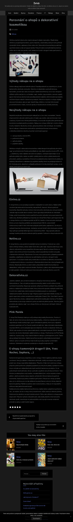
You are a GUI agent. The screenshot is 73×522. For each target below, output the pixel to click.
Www (57, 13)
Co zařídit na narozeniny (31, 489)
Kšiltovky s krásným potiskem (24, 460)
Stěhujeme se (27, 493)
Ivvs (36, 3)
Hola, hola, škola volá (53, 445)
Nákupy (50, 13)
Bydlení (16, 13)
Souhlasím (36, 518)
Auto (9, 13)
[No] (71, 517)
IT (45, 13)
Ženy (63, 13)
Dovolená (31, 13)
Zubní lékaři (27, 501)
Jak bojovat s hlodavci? (30, 497)
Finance (39, 13)
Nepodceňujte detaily (22, 445)
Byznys (23, 13)
